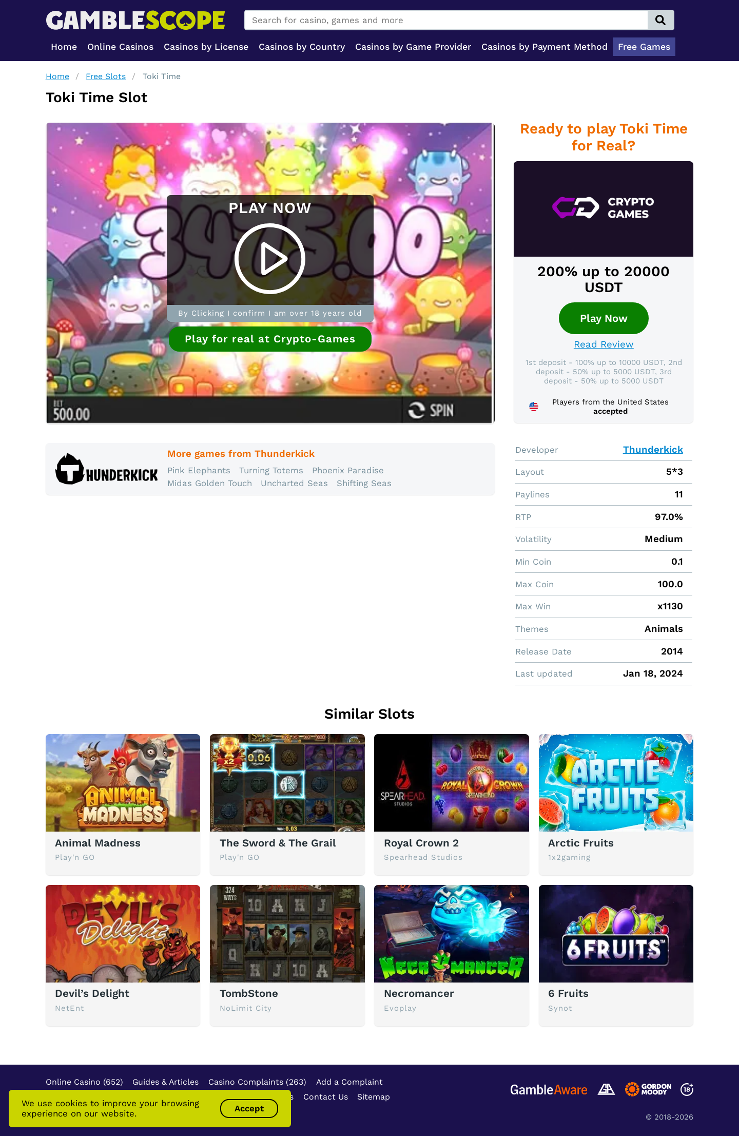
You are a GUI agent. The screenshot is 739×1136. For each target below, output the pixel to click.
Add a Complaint (349, 1082)
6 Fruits (568, 993)
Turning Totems (271, 470)
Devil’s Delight (92, 993)
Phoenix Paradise (348, 470)
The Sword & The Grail (278, 843)
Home (57, 76)
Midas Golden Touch (209, 483)
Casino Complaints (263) (257, 1082)
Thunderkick (653, 449)
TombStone (249, 993)
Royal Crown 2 (421, 843)
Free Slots (106, 76)
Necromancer (419, 993)
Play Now (604, 318)
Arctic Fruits (581, 843)
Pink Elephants (198, 470)
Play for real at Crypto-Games (270, 339)
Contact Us (325, 1097)
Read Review (604, 344)
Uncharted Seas (294, 483)
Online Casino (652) (84, 1082)
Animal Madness (98, 843)
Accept (249, 1108)
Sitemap (373, 1097)
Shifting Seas (364, 483)
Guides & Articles (165, 1082)
